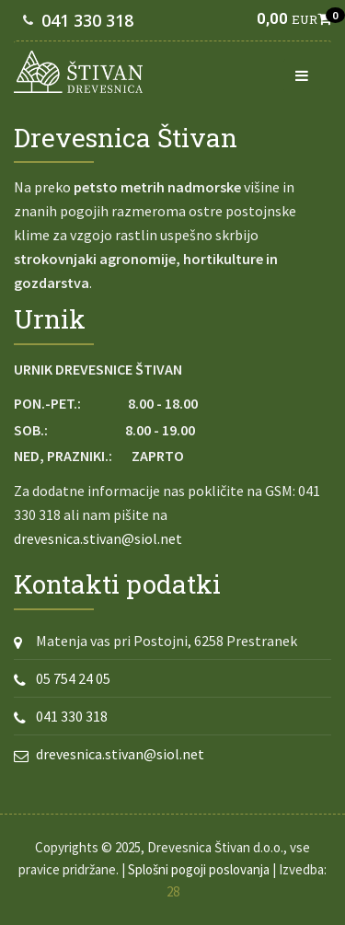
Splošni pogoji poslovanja (199, 869)
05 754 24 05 (73, 678)
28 (173, 891)
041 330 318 (87, 20)
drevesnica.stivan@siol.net (98, 538)
